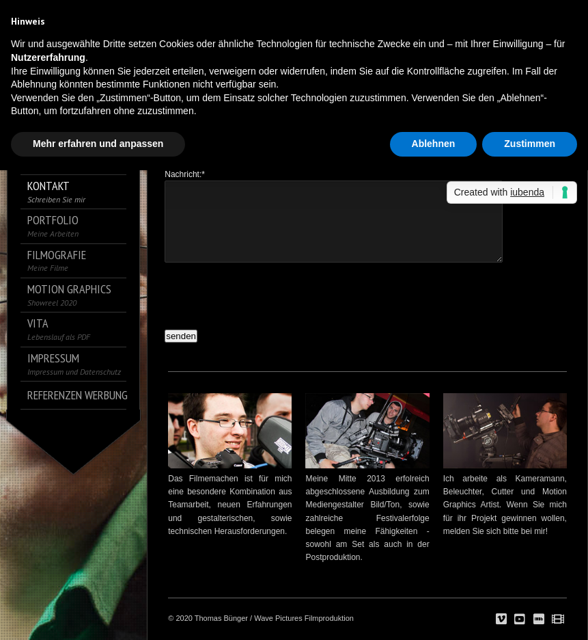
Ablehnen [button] (434, 143)
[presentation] (268, 292)
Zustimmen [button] (529, 143)
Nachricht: (185, 174)
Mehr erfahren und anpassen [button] (98, 143)
